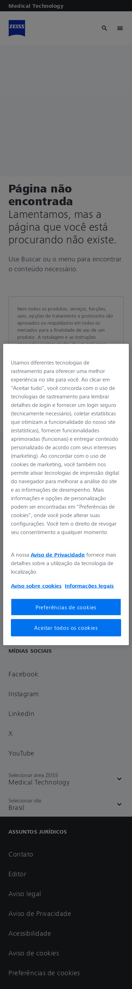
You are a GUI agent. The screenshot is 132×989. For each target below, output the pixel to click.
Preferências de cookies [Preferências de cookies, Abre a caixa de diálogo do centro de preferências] (66, 607)
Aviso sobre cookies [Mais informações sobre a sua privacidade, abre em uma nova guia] (36, 586)
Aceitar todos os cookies (66, 628)
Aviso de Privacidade (58, 554)
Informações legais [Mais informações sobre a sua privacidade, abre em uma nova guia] (89, 586)
